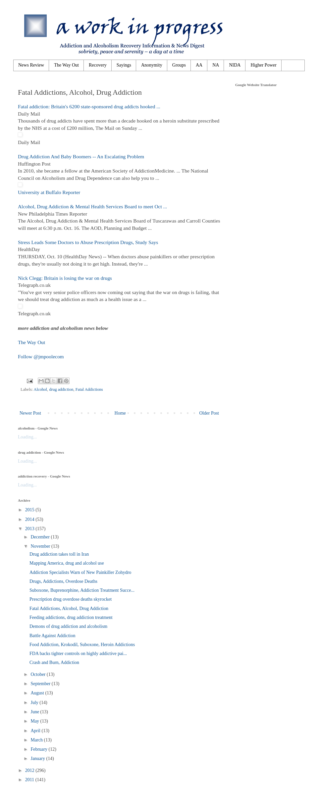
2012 (30, 770)
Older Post (209, 413)
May (35, 721)
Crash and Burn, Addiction (54, 662)
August (37, 692)
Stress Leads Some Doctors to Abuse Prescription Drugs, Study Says (88, 242)
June (35, 711)
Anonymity (151, 65)
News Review (31, 65)
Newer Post (30, 413)
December (40, 536)
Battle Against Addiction (52, 635)
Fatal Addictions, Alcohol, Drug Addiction (68, 608)
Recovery (98, 65)
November (40, 546)
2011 (30, 779)
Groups (179, 65)
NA (215, 65)
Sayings (124, 65)
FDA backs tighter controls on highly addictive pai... (78, 653)
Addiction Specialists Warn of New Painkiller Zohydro (80, 572)
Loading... (27, 436)
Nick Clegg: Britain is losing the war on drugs (65, 278)
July (34, 702)
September (40, 683)
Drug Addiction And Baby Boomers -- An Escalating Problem (81, 156)
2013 (30, 528)
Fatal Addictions (89, 389)
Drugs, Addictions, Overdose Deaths (63, 581)
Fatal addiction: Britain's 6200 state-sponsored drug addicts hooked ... (89, 106)
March (37, 739)
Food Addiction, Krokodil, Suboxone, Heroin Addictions (82, 644)
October (38, 674)
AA (199, 65)
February (39, 749)
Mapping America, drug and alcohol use (66, 563)
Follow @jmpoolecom (41, 356)
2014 (30, 519)
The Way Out (66, 65)
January (38, 758)
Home (120, 413)
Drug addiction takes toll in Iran (59, 554)
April (35, 730)
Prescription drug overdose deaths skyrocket (70, 599)
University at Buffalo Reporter (49, 192)
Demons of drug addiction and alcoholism (68, 626)
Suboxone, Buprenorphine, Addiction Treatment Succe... (81, 590)
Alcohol (40, 389)
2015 (30, 509)
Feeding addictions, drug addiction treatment (71, 617)
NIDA (234, 65)
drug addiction (61, 389)
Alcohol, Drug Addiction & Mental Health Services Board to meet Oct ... (92, 206)
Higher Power (263, 65)
